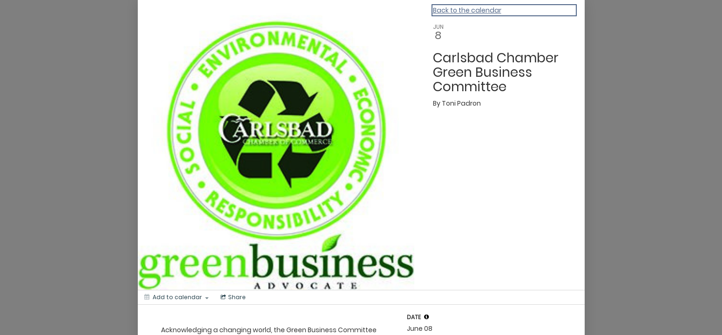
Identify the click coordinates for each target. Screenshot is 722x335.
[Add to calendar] (176, 297)
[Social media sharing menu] (232, 297)
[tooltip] (426, 317)
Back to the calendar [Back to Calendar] (467, 10)
